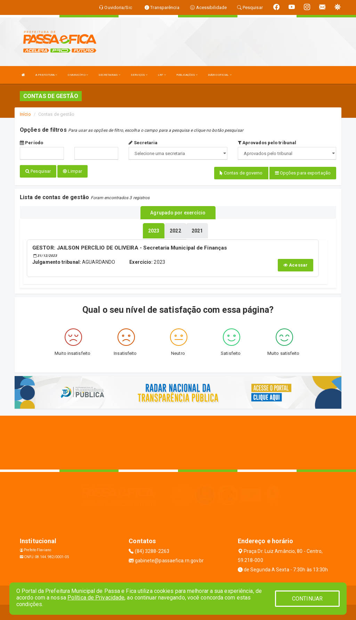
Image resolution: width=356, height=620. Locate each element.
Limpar (72, 171)
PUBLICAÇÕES (186, 74)
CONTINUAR (307, 598)
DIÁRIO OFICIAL (220, 74)
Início (25, 114)
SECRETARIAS (109, 74)
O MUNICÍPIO (78, 74)
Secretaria (143, 142)
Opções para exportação (303, 173)
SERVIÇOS (139, 74)
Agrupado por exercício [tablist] (177, 211)
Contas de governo (241, 173)
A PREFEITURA (46, 74)
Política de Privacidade (95, 597)
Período (31, 142)
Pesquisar (38, 171)
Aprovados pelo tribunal (267, 142)
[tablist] (153, 229)
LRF (162, 74)
